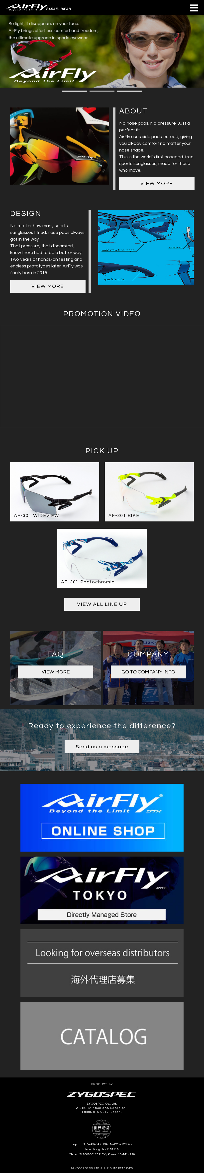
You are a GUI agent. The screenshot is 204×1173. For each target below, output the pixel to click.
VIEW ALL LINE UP (102, 604)
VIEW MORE (156, 183)
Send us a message (102, 746)
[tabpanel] (102, 51)
